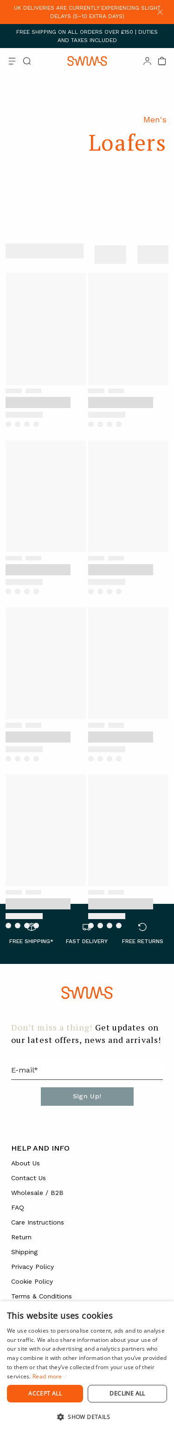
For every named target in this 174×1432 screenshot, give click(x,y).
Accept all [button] (45, 1393)
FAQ (17, 1207)
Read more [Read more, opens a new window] (47, 1376)
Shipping (24, 1251)
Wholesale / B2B (37, 1192)
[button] (87, 1416)
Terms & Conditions (41, 1296)
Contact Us (28, 1178)
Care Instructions (37, 1222)
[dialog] (87, 1366)
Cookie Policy (32, 1281)
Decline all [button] (127, 1393)
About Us (25, 1163)
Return (21, 1237)
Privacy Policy (32, 1266)
